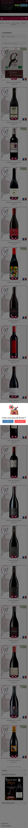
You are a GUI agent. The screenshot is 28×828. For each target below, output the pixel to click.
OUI (8, 421)
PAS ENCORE (20, 421)
